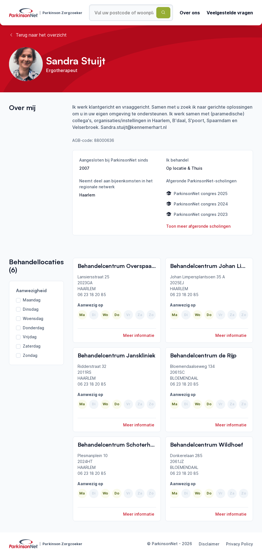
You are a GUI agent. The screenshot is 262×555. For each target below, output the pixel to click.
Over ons (190, 12)
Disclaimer (209, 543)
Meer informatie (138, 335)
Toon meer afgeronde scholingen (198, 226)
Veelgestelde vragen (230, 12)
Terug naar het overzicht (38, 35)
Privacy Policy (239, 543)
